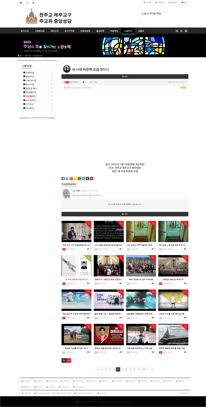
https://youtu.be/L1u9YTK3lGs (125, 87)
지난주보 (28, 108)
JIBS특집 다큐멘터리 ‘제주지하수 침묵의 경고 (141, 314)
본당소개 (25, 30)
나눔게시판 (29, 80)
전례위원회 (85, 30)
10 (144, 369)
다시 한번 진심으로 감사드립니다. (109, 245)
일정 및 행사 (30, 88)
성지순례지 (29, 100)
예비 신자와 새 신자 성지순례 (141, 279)
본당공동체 (69, 30)
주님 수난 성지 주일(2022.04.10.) (77, 245)
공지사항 (28, 84)
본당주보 (28, 76)
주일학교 (114, 30)
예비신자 (54, 30)
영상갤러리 (29, 96)
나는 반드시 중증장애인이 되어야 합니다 (141, 245)
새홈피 (141, 30)
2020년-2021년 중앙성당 (173, 279)
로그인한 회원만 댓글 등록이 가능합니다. (125, 204)
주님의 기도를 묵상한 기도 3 (76, 348)
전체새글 (28, 72)
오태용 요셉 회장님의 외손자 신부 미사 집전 (108, 348)
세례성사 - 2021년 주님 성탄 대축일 (108, 279)
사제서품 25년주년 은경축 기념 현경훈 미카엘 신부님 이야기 (141, 348)
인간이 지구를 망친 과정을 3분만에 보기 (173, 314)
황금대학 (100, 30)
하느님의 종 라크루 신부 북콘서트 (76, 314)
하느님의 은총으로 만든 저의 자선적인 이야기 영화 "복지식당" (173, 245)
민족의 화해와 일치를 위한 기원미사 (173, 348)
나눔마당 (128, 30)
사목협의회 (39, 30)
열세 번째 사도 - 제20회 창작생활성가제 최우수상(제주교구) (108, 314)
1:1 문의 (28, 104)
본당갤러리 (29, 92)
